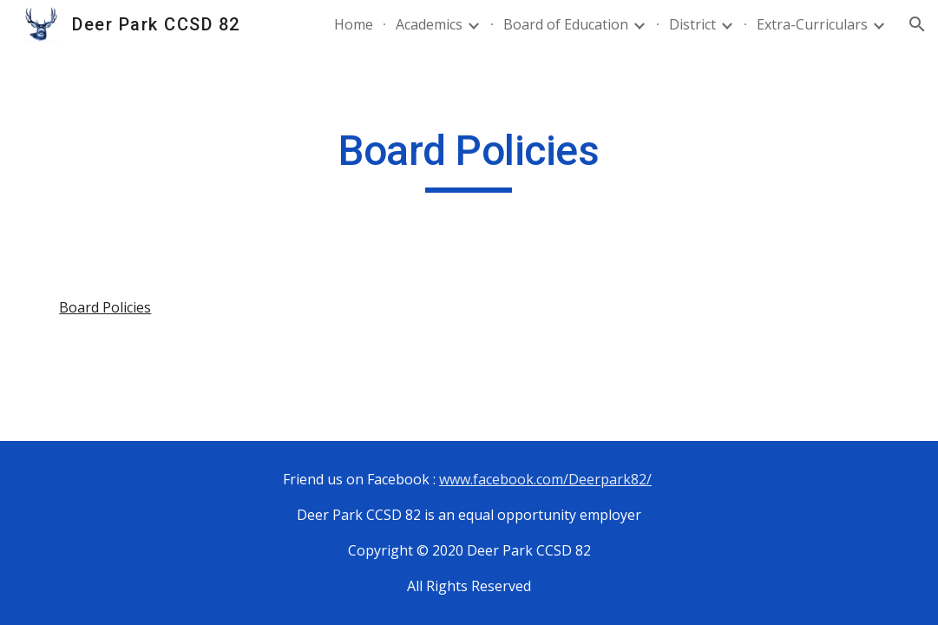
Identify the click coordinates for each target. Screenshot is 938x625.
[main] (468, 159)
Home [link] (353, 24)
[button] (917, 24)
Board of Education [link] (565, 24)
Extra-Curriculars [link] (812, 24)
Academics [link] (429, 24)
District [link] (692, 24)
